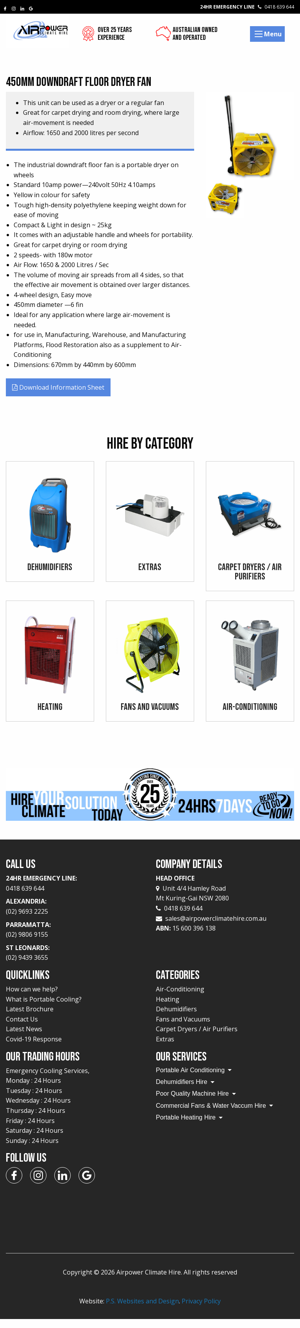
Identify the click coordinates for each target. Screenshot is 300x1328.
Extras (165, 1048)
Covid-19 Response (34, 1048)
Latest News (24, 1038)
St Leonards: (75, 962)
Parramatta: (75, 939)
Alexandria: (75, 916)
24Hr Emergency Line (247, 7)
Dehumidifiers (176, 1018)
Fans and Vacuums (183, 1028)
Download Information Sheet (58, 387)
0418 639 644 (179, 917)
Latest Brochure (30, 1018)
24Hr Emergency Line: (75, 893)
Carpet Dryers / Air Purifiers (197, 1038)
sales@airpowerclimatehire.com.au (215, 927)
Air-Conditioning (180, 998)
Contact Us (22, 1028)
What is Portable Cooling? (44, 1008)
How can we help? (32, 998)
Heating (167, 1008)
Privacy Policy (201, 1310)
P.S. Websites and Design (142, 1310)
